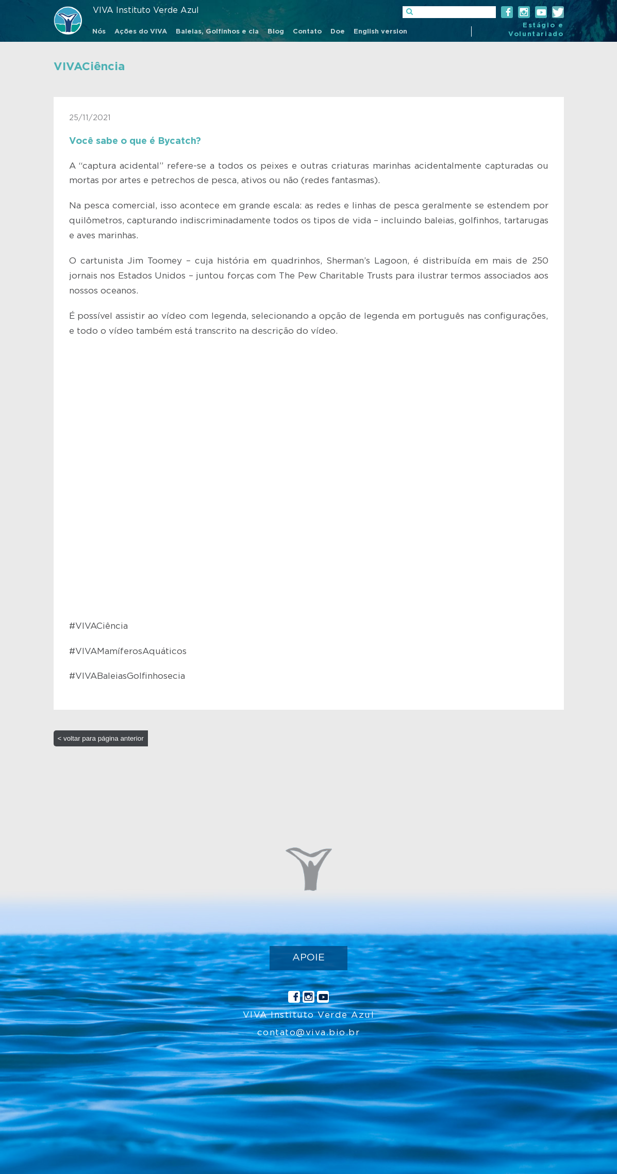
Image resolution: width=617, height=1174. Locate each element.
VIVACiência (89, 66)
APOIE (308, 958)
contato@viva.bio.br (308, 1032)
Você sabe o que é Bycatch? (135, 141)
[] (449, 12)
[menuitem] (99, 32)
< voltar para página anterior (101, 738)
